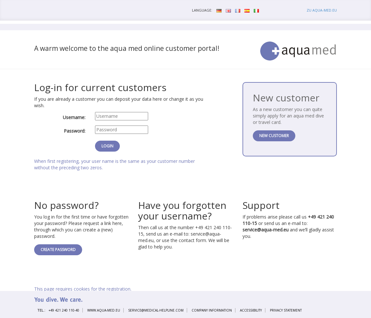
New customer (274, 135)
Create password (58, 249)
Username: (74, 117)
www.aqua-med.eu (103, 310)
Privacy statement (286, 310)
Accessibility (251, 310)
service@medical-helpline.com (156, 310)
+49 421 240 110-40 (64, 310)
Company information (212, 310)
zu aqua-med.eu (322, 10)
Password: (74, 131)
